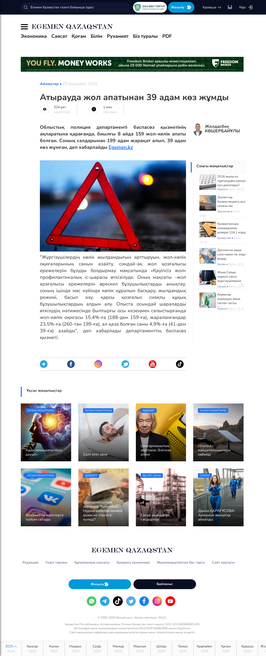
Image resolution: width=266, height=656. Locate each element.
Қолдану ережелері (133, 562)
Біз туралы (145, 36)
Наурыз (75, 649)
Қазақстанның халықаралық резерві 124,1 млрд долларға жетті (231, 230)
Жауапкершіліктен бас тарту (181, 562)
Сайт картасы (223, 562)
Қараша (247, 649)
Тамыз (183, 649)
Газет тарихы (56, 562)
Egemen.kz (121, 147)
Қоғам (79, 36)
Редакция (30, 562)
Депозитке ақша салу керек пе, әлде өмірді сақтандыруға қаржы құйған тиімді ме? (231, 261)
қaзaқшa (212, 7)
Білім (96, 36)
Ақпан (54, 649)
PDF (167, 36)
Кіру (246, 7)
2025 (11, 649)
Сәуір (97, 649)
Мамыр (118, 649)
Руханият (117, 36)
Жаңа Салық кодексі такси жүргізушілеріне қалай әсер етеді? (230, 278)
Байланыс (165, 584)
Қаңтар (32, 649)
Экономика (34, 36)
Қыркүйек (204, 649)
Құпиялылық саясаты (92, 562)
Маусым (140, 649)
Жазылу (181, 7)
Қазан (226, 649)
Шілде (161, 649)
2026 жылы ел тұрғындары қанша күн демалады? (231, 180)
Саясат (59, 36)
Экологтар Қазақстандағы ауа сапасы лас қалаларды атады (231, 203)
